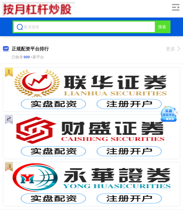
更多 (173, 48)
